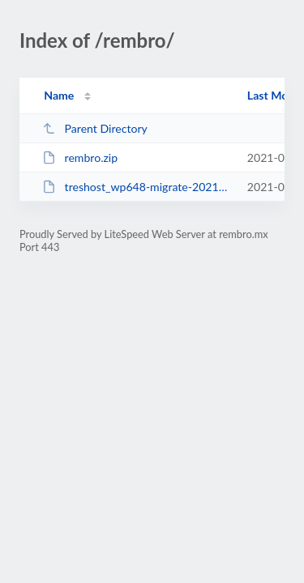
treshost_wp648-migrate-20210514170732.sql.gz (137, 187)
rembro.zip (80, 157)
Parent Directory (95, 128)
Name (59, 95)
